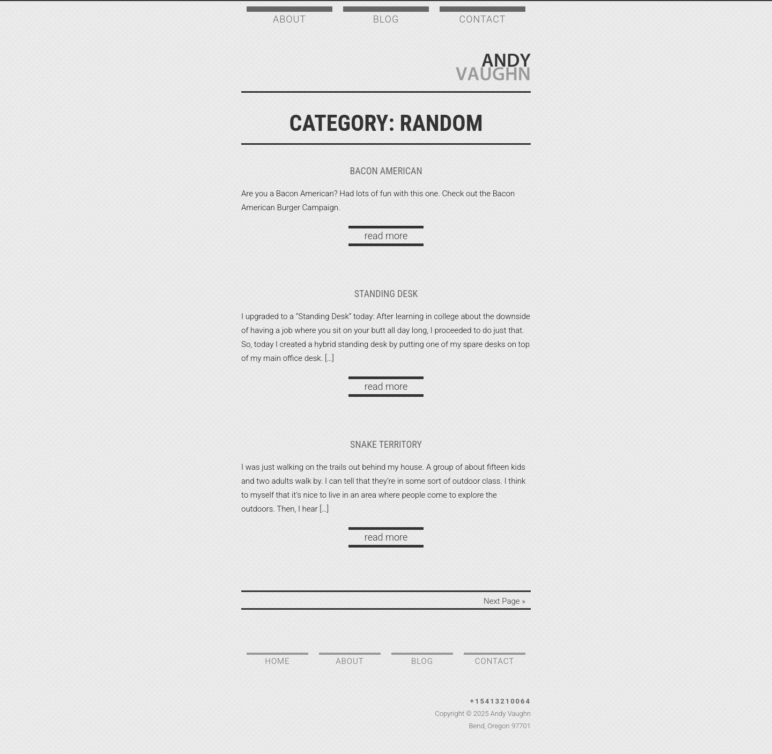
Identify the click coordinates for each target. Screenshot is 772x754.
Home (277, 661)
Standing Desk (386, 293)
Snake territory (386, 444)
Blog (386, 19)
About (289, 19)
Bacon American (386, 170)
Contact (482, 19)
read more (386, 235)
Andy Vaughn (493, 67)
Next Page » (504, 601)
